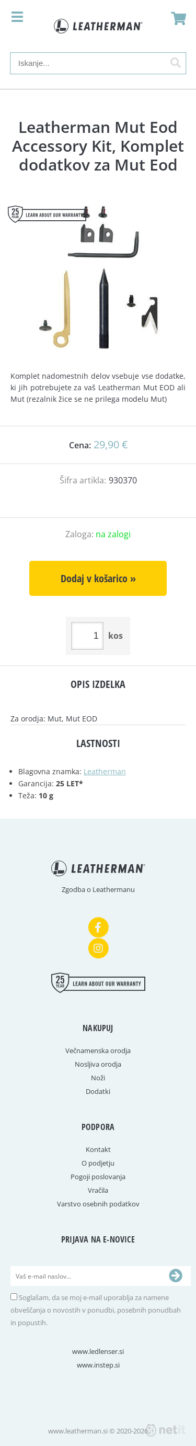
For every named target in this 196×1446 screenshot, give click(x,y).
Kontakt (98, 1149)
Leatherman (105, 771)
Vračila (98, 1190)
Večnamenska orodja (98, 1050)
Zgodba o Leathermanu (98, 889)
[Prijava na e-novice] (176, 1276)
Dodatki (98, 1091)
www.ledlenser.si (98, 1351)
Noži (98, 1077)
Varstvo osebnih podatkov (98, 1203)
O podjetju (98, 1163)
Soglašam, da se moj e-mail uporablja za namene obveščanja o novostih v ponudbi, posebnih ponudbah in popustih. (95, 1310)
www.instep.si (98, 1365)
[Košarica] (175, 18)
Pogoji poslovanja (98, 1176)
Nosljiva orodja (98, 1064)
